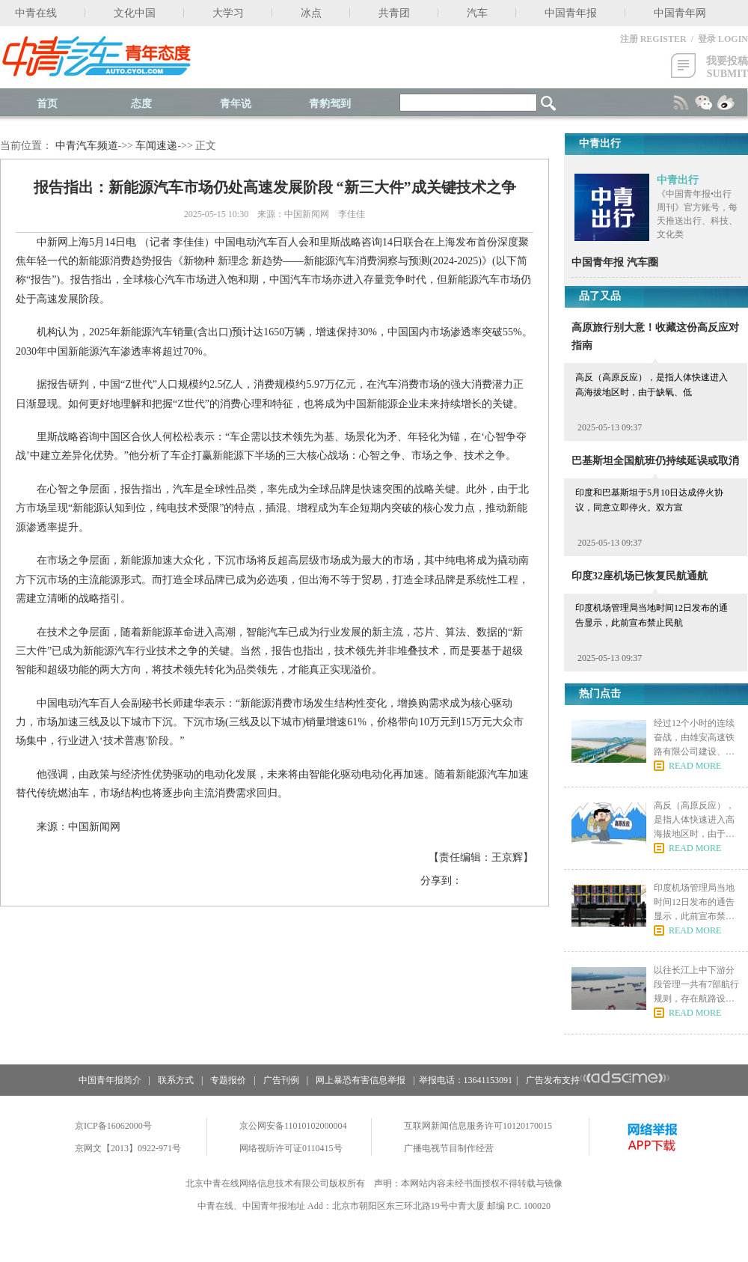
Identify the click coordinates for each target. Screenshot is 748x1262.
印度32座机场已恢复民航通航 (639, 576)
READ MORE (695, 765)
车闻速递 (156, 145)
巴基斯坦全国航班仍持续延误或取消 (655, 460)
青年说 (235, 103)
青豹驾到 (330, 103)
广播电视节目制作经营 (449, 1148)
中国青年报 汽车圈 (614, 262)
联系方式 (176, 1080)
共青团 (394, 13)
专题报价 (228, 1080)
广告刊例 (281, 1080)
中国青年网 (680, 13)
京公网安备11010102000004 (293, 1126)
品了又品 (600, 296)
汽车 (477, 13)
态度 (141, 103)
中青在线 (36, 13)
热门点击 (600, 693)
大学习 (228, 13)
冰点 (311, 13)
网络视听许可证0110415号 (291, 1148)
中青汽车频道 (86, 145)
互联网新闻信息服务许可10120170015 (478, 1126)
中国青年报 (571, 13)
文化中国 (135, 13)
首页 (47, 103)
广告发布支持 (598, 1080)
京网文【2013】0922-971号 (128, 1148)
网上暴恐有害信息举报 (360, 1080)
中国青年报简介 (110, 1080)
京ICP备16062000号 (113, 1126)
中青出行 (678, 180)
